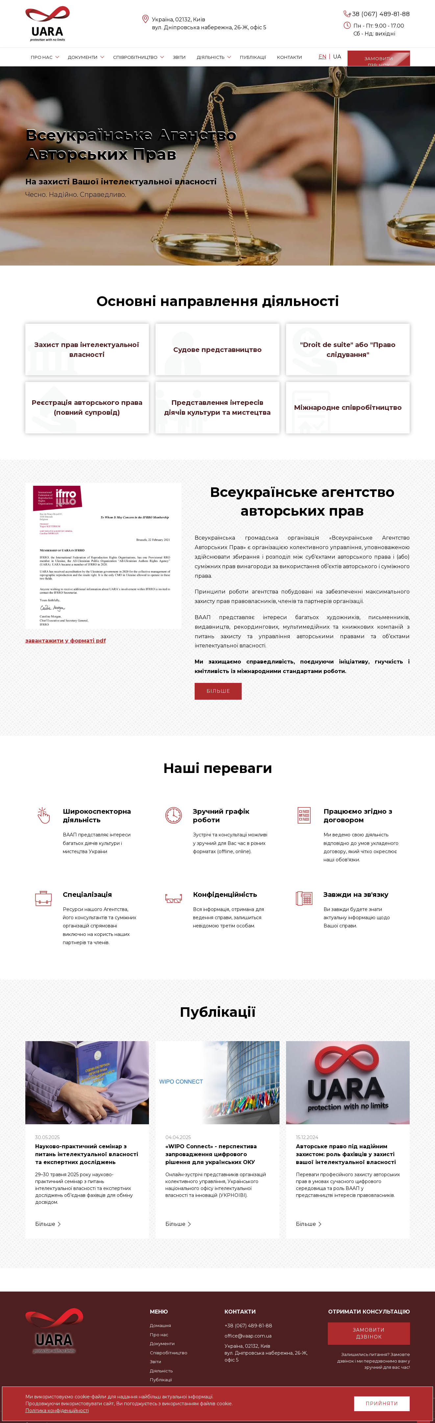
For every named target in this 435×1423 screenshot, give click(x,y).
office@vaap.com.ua (248, 1336)
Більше (218, 693)
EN (322, 57)
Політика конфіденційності (57, 1410)
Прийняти (382, 1404)
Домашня (160, 1325)
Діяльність (161, 1370)
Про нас (159, 1334)
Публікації (161, 1379)
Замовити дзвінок (369, 1333)
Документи (162, 1343)
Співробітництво (168, 1352)
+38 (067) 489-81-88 (379, 14)
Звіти (155, 1361)
